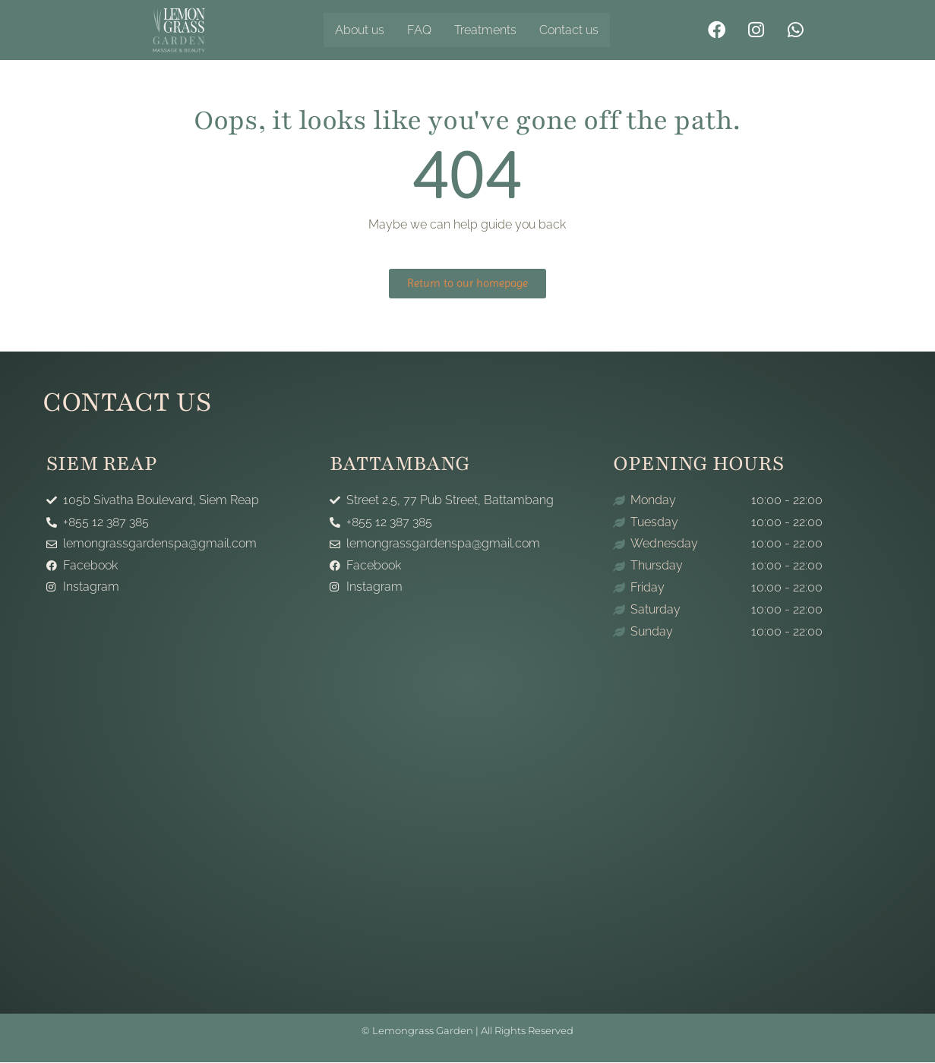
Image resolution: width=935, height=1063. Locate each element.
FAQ (419, 30)
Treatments (485, 30)
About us (359, 30)
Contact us (569, 30)
